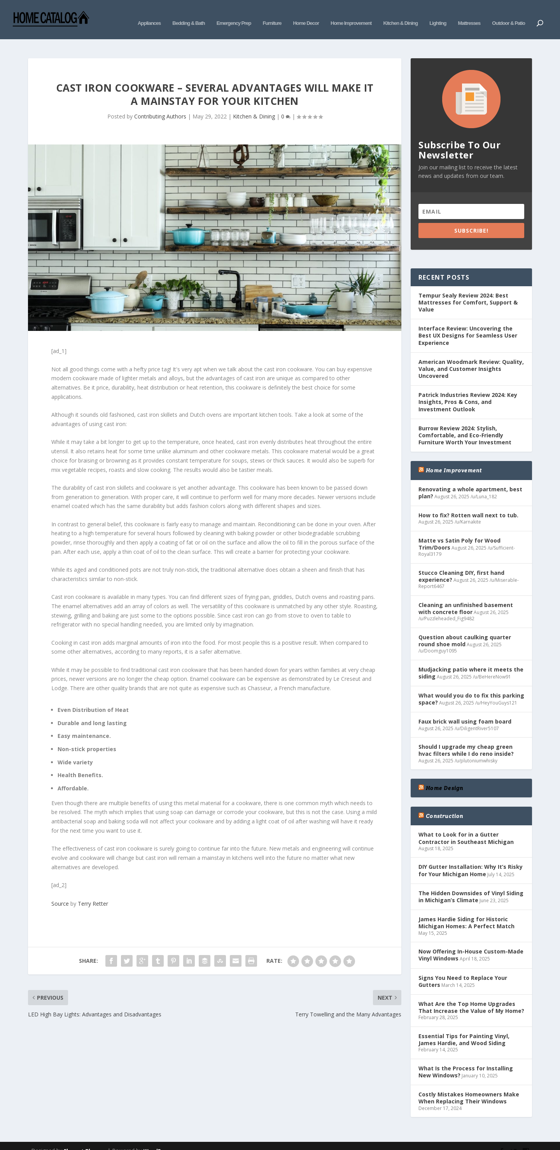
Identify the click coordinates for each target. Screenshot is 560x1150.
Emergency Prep (234, 14)
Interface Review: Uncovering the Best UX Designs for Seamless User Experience (467, 323)
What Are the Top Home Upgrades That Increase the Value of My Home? (471, 995)
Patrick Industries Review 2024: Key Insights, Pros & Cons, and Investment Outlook (467, 390)
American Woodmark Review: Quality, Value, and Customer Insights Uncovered (471, 357)
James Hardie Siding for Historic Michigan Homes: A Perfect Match (466, 911)
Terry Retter (93, 891)
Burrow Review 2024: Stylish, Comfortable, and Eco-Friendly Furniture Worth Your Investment (464, 423)
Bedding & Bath (188, 14)
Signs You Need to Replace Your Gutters (462, 969)
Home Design (444, 776)
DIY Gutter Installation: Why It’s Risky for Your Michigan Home (470, 858)
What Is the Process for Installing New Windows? (465, 1060)
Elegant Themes (85, 1139)
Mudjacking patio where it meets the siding (470, 661)
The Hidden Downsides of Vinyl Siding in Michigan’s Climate (470, 885)
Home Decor (306, 14)
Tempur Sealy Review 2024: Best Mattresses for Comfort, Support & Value (468, 290)
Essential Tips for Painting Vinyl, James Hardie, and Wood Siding (463, 1028)
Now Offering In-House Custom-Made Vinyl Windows (470, 943)
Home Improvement (351, 14)
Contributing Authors (160, 104)
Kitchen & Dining (400, 14)
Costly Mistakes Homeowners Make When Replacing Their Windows (468, 1086)
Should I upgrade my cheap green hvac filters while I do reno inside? (466, 738)
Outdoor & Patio (508, 14)
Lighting (437, 14)
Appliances (149, 14)
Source (60, 891)
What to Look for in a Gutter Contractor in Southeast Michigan (466, 826)
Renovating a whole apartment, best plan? (470, 481)
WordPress (158, 1139)
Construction (444, 804)
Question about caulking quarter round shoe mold (464, 629)
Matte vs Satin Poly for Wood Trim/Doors (459, 532)
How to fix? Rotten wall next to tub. (468, 503)
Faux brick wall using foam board (464, 709)
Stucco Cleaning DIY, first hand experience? (461, 564)
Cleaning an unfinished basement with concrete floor (465, 597)
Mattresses (469, 14)
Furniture (271, 14)
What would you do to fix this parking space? (471, 687)
